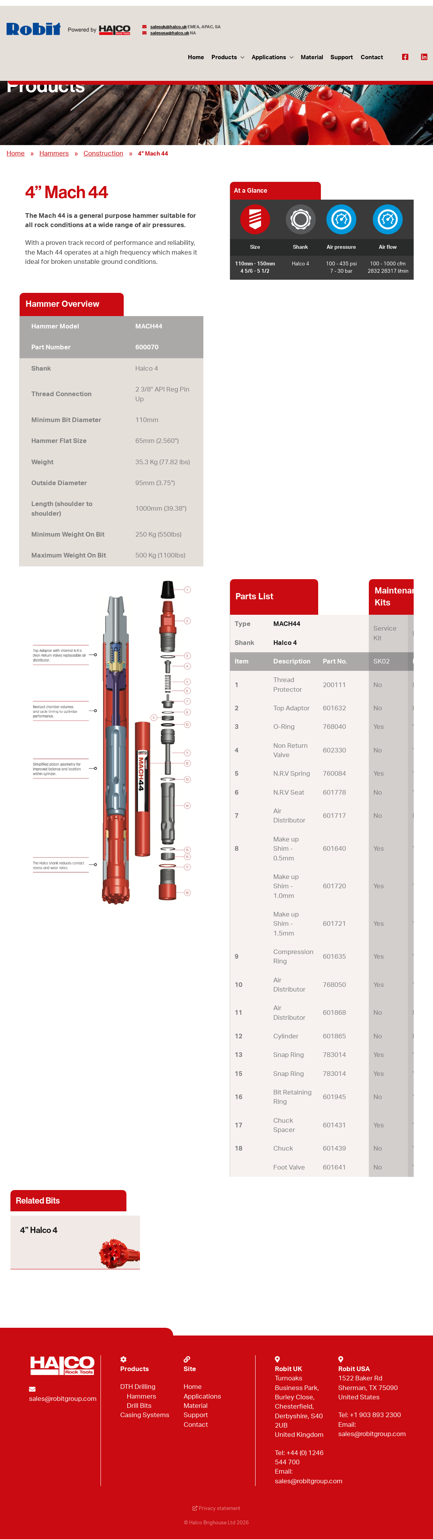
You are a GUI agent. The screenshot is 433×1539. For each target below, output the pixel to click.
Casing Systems (144, 1415)
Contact (372, 57)
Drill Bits (139, 1405)
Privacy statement (216, 1508)
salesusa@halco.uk (169, 33)
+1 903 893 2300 (375, 1415)
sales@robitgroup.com (63, 1398)
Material (312, 57)
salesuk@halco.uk (168, 27)
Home (196, 57)
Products (224, 57)
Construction (103, 153)
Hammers (54, 153)
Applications (269, 57)
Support (342, 57)
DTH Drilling (137, 1386)
